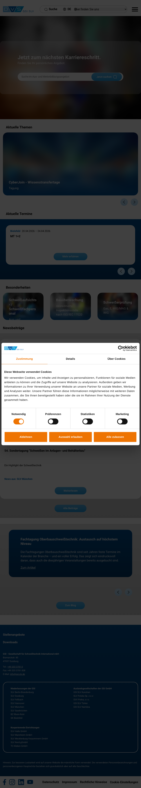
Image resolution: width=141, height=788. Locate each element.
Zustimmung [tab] (24, 358)
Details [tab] (70, 358)
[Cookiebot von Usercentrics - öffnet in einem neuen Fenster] (121, 348)
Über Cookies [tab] (117, 358)
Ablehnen (25, 436)
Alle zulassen (115, 436)
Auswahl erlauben (70, 436)
